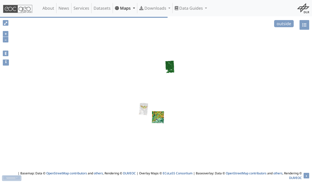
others (98, 173)
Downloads (153, 8)
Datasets (102, 8)
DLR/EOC (129, 173)
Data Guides (189, 8)
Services (81, 8)
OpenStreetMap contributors (66, 173)
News (63, 8)
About (48, 8)
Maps (123, 8)
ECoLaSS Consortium (177, 173)
